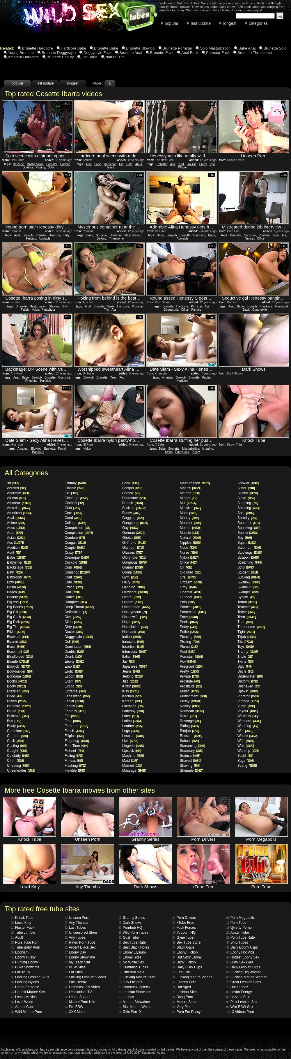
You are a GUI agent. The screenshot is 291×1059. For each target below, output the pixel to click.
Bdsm (16, 587)
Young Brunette (21, 52)
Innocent (133, 642)
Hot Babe (89, 57)
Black (245, 309)
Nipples (190, 543)
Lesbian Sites (185, 992)
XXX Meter (75, 1012)
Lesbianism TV (78, 992)
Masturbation (35, 164)
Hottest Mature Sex (28, 992)
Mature (190, 488)
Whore (182, 167)
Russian (191, 736)
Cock (73, 513)
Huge (211, 235)
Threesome (116, 238)
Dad (72, 592)
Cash (15, 741)
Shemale (191, 770)
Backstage (19, 567)
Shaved (190, 761)
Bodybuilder (19, 671)
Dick (73, 617)
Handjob (45, 380)
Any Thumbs (76, 923)
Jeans (131, 671)
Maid (130, 761)
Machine (132, 756)
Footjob (132, 488)
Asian (16, 538)
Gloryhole (133, 557)
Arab (14, 533)
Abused (16, 488)
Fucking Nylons (25, 982)
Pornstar (51, 164)
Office (261, 238)
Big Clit (16, 612)
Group (131, 572)
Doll (72, 642)
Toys (213, 164)
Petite (189, 632)
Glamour (133, 548)
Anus (138, 164)
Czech (74, 587)
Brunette (18, 164)
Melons (189, 493)
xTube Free (183, 923)
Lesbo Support (78, 997)
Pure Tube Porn (25, 942)
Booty (16, 686)
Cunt (181, 164)
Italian (131, 657)
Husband (133, 632)
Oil (186, 567)
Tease (110, 167)
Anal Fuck (189, 52)
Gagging (132, 518)
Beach (16, 592)
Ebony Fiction (185, 952)
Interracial (281, 306)
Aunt (14, 552)
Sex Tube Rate (132, 942)
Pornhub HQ (130, 928)
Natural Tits (115, 57)
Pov (121, 377)
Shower (54, 306)
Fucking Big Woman (244, 972)
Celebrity (18, 756)
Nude (188, 548)
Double (74, 652)
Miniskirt (190, 508)
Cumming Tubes (133, 967)
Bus (14, 721)
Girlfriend (134, 543)
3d (13, 483)
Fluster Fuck (22, 928)
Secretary (191, 751)
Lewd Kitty (21, 923)
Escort (74, 676)
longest (229, 23)
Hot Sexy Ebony (187, 957)
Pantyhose (48, 309)
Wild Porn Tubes (133, 932)
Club (72, 508)
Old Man (190, 572)
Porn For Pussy (187, 1012)
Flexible (75, 770)
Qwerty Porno (239, 928)
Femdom (76, 726)
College (75, 523)
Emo (72, 666)
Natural (249, 238)
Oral (188, 577)
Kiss (130, 691)
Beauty (17, 597)
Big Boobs (19, 607)
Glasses (132, 552)
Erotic (74, 671)
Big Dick (18, 622)
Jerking (101, 238)
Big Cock (19, 617)
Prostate (190, 681)
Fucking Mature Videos (192, 977)
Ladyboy (132, 711)
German (133, 533)
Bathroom (18, 577)
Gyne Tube (183, 937)
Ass (121, 164)
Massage (134, 770)
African (16, 498)
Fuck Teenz (76, 982)
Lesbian (133, 736)
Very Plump (183, 1007)
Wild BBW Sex (239, 1007)
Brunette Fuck (161, 52)
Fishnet (74, 751)
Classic (74, 488)
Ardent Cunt (22, 1007)
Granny (132, 567)
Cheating (18, 766)
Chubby (75, 483)
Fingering (31, 380)
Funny (131, 513)
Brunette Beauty (60, 57)
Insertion (133, 647)
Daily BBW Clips (187, 967)
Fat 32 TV (21, 972)
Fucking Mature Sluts (137, 977)
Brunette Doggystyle (59, 52)
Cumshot (64, 377)
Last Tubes (75, 928)
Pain (187, 602)
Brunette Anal (130, 52)
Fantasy (31, 238)
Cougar (75, 543)
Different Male (132, 972)
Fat (72, 716)
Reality (190, 706)
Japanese (134, 666)
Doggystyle (171, 309)
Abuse (161, 1052)
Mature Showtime (134, 1002)
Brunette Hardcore (37, 48)
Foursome (134, 498)
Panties (196, 309)
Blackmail (18, 652)
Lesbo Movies (24, 997)
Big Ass (191, 164)
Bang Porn (183, 997)
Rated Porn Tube (80, 942)
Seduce (190, 756)
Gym (130, 577)
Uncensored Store (81, 932)
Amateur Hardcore (23, 57)
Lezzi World (22, 1002)
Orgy (188, 587)
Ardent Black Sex (80, 947)
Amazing (55, 235)
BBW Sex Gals (239, 962)
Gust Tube (129, 937)
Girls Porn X (130, 1012)
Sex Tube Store (187, 942)
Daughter (76, 602)
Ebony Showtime (80, 957)
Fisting (74, 756)
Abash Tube (237, 932)
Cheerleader (20, 770)
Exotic (73, 686)
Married (132, 766)
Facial (206, 377)
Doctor (74, 632)
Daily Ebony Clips (242, 947)
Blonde (18, 661)
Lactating (132, 706)
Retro (188, 716)
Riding (189, 726)
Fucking (133, 508)
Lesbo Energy (239, 992)
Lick (130, 741)
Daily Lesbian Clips (243, 967)
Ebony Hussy (23, 957)
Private (189, 676)
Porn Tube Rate (240, 937)
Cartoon (17, 736)
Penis (189, 622)
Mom (188, 513)
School (189, 741)
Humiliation (135, 627)
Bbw (15, 582)
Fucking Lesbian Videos (85, 977)
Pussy (196, 451)
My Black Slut (77, 962)
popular (171, 23)
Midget (188, 498)
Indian (131, 637)
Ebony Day (75, 952)
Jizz (130, 681)
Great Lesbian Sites (243, 982)
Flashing (75, 766)
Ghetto (131, 538)
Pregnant (191, 666)
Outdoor (28, 167)
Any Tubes (75, 937)
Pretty (203, 164)
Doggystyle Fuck (97, 52)
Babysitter (19, 562)
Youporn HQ (184, 932)
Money (189, 518)
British (16, 701)
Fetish (25, 309)
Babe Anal (246, 48)
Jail (128, 661)
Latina (131, 721)
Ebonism (20, 952)
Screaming (192, 746)
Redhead (191, 711)
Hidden (132, 602)
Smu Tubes (237, 942)
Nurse (188, 552)
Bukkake (18, 716)
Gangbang (135, 523)
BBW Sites (75, 967)
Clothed (74, 503)
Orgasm (191, 582)
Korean (132, 701)
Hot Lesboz (237, 987)
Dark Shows (130, 923)
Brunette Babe (106, 48)
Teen (275, 235)
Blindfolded (19, 657)
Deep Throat (79, 607)
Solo (51, 167)
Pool (187, 652)
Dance (74, 597)
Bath (14, 572)
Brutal (15, 711)
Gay (130, 528)
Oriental (190, 592)
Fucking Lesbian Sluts (30, 977)
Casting (17, 746)
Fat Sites (74, 972)
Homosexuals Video (82, 987)
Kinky (131, 686)
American (19, 513)
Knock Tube (22, 918)
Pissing (40, 167)
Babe (97, 164)
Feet (73, 721)
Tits (283, 235)
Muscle (189, 533)
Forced (131, 493)
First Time (76, 746)
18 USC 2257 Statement (139, 1052)
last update (201, 23)
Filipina (74, 736)
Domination (78, 647)
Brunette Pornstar (177, 48)
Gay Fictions (130, 982)
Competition (77, 528)
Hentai (131, 597)
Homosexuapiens (134, 987)
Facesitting (77, 696)
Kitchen (132, 696)
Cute (129, 164)
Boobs (16, 681)
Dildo (73, 622)
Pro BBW (74, 1007)
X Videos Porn (240, 1012)
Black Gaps (183, 947)
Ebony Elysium (132, 952)
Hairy (131, 582)
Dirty (66, 235)
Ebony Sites (130, 957)
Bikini (16, 632)
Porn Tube (236, 923)
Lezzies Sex (237, 997)
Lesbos (126, 997)
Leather (132, 726)
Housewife (134, 617)
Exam (72, 681)
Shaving (189, 766)
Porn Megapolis (240, 918)
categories (258, 23)
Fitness (74, 761)
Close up (76, 498)
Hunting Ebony (24, 962)
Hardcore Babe (73, 48)
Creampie (77, 557)
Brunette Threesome (254, 52)
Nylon (35, 309)
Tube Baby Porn (25, 947)
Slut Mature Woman (136, 1007)
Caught (16, 751)
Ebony (74, 661)
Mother (190, 528)
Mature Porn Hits (80, 1002)
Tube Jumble (23, 932)
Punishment (193, 696)
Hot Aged (182, 987)
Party (189, 617)
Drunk (73, 657)
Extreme (75, 691)
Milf (188, 503)
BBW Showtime (25, 967)
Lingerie (65, 164)
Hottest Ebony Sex (243, 957)
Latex (130, 716)
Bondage (19, 676)
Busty (110, 306)
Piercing (190, 637)
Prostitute (190, 686)
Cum (73, 567)
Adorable (44, 238)
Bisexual (17, 637)
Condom (75, 538)
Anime (16, 523)
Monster (190, 523)
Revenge (190, 721)
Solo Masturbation (215, 48)
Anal (89, 164)
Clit (71, 493)
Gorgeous (134, 562)
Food (130, 483)
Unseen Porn (77, 918)
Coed (73, 518)
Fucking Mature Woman (246, 977)
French (132, 503)
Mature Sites (184, 1002)
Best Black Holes (134, 947)
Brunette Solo (274, 48)
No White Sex (131, 962)
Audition (17, 548)
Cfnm (15, 761)
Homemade (136, 607)
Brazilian (18, 691)
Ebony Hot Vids (240, 952)
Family (74, 706)
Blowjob (28, 235)
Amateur (167, 377)
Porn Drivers (184, 918)
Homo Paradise (25, 987)
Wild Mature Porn (26, 1012)
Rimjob (189, 731)
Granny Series (132, 918)
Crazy (73, 552)
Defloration (76, 612)
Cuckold (76, 562)
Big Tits (18, 627)
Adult (17, 937)
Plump (189, 647)
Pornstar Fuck (218, 52)
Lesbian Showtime (135, 992)
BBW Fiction (184, 962)
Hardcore (110, 164)
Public (189, 691)
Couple (75, 548)
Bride (14, 696)
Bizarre (16, 642)
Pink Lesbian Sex (242, 1002)
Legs (130, 731)
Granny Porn (184, 982)
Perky (188, 627)
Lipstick (131, 751)
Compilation (79, 533)
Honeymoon (134, 612)
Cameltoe (18, 731)
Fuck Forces (184, 928)
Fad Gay (181, 972)
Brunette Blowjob (140, 48)
